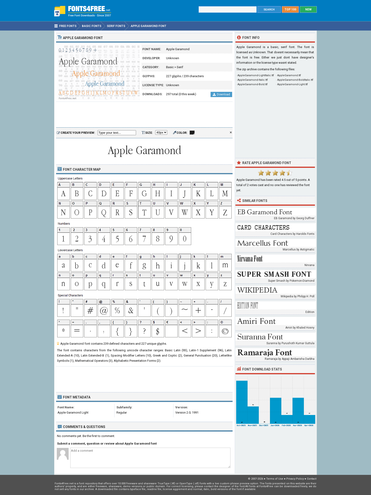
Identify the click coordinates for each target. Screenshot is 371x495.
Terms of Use (274, 478)
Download (221, 94)
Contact (311, 478)
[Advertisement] (144, 114)
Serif (180, 67)
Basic (170, 67)
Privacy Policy (295, 478)
